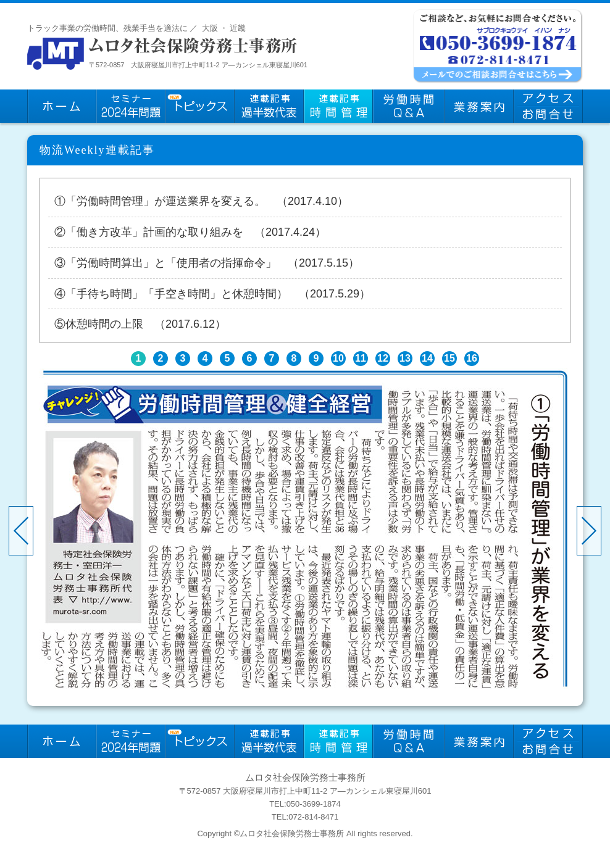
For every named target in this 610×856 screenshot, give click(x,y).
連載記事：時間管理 (338, 106)
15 (449, 358)
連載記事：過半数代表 (269, 106)
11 (360, 358)
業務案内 (479, 106)
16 (471, 358)
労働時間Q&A (409, 106)
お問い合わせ (548, 106)
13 (405, 358)
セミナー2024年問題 (130, 106)
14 (427, 358)
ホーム (61, 106)
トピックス (200, 106)
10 (338, 358)
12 (382, 358)
